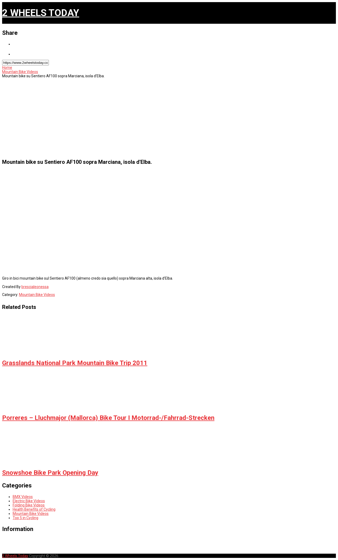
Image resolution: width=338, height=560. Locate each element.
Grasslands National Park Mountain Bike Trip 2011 (74, 363)
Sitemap (20, 548)
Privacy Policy (26, 544)
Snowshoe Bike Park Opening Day (50, 472)
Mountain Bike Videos (20, 72)
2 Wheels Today (40, 12)
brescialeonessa (35, 287)
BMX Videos (23, 497)
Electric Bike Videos (29, 501)
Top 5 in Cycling (25, 518)
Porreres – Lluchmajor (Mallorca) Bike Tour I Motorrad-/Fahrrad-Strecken (108, 418)
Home (7, 67)
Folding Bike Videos (29, 505)
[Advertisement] (162, 118)
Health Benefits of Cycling (34, 509)
